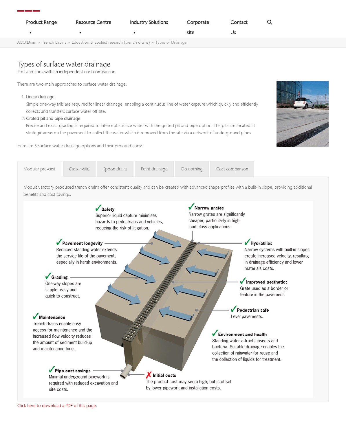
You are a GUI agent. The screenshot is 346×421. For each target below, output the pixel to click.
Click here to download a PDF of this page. (57, 406)
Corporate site (198, 23)
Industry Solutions (149, 23)
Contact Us (239, 23)
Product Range (41, 23)
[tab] (39, 169)
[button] (269, 22)
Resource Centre (93, 23)
